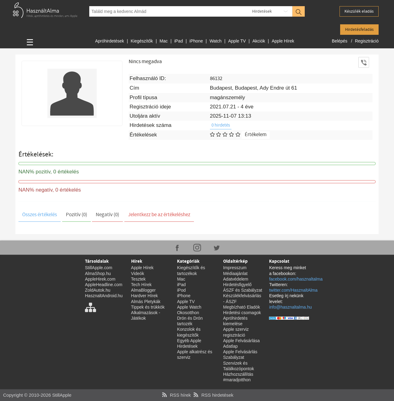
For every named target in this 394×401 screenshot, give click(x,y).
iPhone (196, 40)
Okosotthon (188, 312)
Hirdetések (262, 11)
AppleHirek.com (100, 279)
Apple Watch (189, 307)
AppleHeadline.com (103, 284)
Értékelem (256, 134)
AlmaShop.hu (98, 273)
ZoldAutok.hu (98, 290)
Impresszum (235, 267)
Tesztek (138, 279)
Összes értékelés (39, 214)
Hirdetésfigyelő (237, 284)
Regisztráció (367, 40)
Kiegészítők (142, 40)
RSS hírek (176, 395)
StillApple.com (98, 267)
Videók (137, 273)
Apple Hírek (283, 40)
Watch (216, 40)
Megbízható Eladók (241, 307)
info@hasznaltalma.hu (290, 307)
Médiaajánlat (235, 273)
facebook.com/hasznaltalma (296, 279)
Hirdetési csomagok (242, 312)
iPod (181, 290)
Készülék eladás (359, 11)
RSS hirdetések (212, 395)
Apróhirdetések (109, 40)
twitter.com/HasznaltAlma (293, 290)
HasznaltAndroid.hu (104, 295)
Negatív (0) (107, 214)
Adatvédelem (235, 279)
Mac (163, 40)
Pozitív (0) (76, 214)
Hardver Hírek (144, 295)
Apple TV (237, 40)
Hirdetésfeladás (359, 29)
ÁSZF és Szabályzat (242, 290)
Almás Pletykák (146, 301)
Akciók (258, 40)
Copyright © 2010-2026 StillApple (37, 395)
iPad (178, 40)
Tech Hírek (141, 284)
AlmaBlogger (143, 290)
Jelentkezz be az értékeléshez (159, 214)
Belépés (340, 40)
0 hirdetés (220, 125)
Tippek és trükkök (148, 307)
